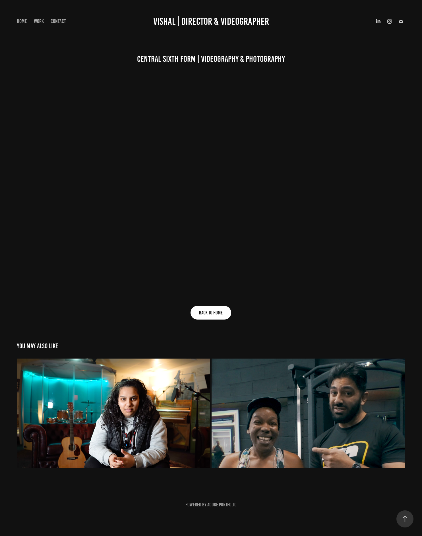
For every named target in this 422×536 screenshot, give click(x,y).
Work (39, 21)
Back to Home (211, 313)
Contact (58, 21)
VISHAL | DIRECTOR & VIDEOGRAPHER (211, 21)
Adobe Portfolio (222, 505)
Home (22, 21)
